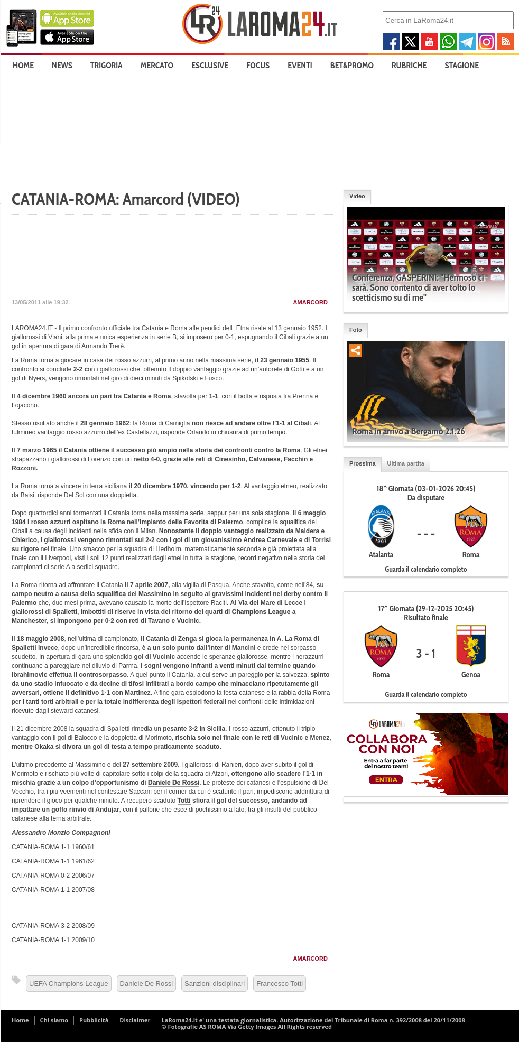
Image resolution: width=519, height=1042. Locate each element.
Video (357, 196)
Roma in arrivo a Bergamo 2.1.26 (408, 431)
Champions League (261, 612)
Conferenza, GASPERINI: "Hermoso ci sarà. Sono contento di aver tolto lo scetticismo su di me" (418, 287)
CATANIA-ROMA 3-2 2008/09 (53, 925)
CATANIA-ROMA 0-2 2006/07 (53, 875)
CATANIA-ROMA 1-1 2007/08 (53, 890)
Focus (258, 65)
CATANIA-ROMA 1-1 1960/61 (53, 847)
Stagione (462, 65)
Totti (184, 800)
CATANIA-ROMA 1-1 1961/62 (53, 861)
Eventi (300, 65)
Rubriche (409, 65)
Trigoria (106, 65)
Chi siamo (54, 1020)
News (62, 65)
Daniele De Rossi (173, 782)
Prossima (362, 463)
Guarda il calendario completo (426, 569)
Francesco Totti (279, 984)
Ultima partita (405, 463)
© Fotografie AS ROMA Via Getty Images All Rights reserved (247, 1026)
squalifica (293, 522)
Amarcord (310, 302)
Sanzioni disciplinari (214, 984)
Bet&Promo (352, 65)
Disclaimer (134, 1020)
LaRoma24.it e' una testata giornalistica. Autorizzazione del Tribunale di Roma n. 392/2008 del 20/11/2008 (313, 1020)
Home (23, 65)
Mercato (157, 65)
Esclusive (209, 65)
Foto (355, 330)
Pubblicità (93, 1020)
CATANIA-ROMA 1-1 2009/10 (53, 940)
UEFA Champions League (68, 984)
